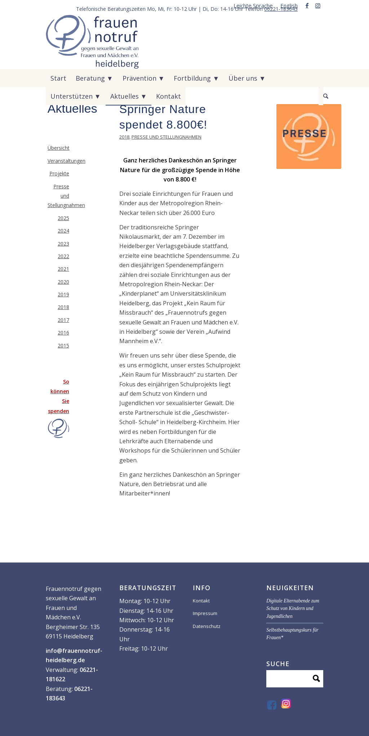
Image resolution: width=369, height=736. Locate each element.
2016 (63, 332)
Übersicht (58, 147)
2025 (63, 218)
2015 (63, 345)
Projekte (59, 173)
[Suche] (321, 96)
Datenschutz (207, 626)
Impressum (205, 613)
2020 (63, 281)
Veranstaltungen (58, 160)
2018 (124, 137)
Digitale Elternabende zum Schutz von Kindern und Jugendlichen (292, 608)
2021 (63, 268)
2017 (63, 320)
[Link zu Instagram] (317, 5)
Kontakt (201, 600)
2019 (63, 294)
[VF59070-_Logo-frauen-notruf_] (92, 42)
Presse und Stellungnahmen (166, 137)
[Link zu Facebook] (307, 5)
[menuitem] (253, 5)
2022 (63, 256)
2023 (63, 243)
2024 (63, 230)
